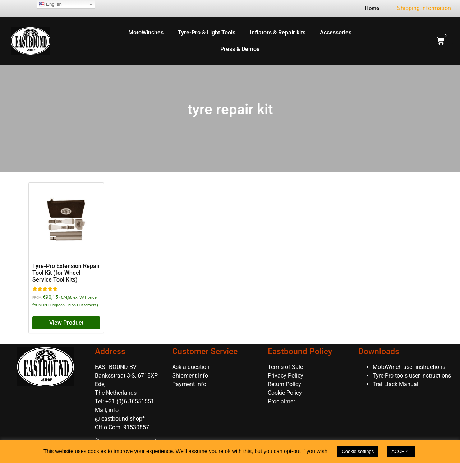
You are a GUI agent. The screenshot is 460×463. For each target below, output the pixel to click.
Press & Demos (239, 49)
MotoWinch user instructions (409, 367)
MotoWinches (146, 32)
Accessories (335, 32)
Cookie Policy (285, 392)
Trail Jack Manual (396, 384)
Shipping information (424, 8)
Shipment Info (190, 375)
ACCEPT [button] (400, 451)
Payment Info (189, 384)
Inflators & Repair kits (277, 32)
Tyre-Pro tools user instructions (412, 375)
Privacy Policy (285, 375)
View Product (66, 322)
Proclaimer (281, 401)
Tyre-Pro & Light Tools (206, 32)
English (50, 4)
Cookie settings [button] (358, 451)
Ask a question (191, 367)
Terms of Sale (285, 367)
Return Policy (284, 384)
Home (372, 8)
